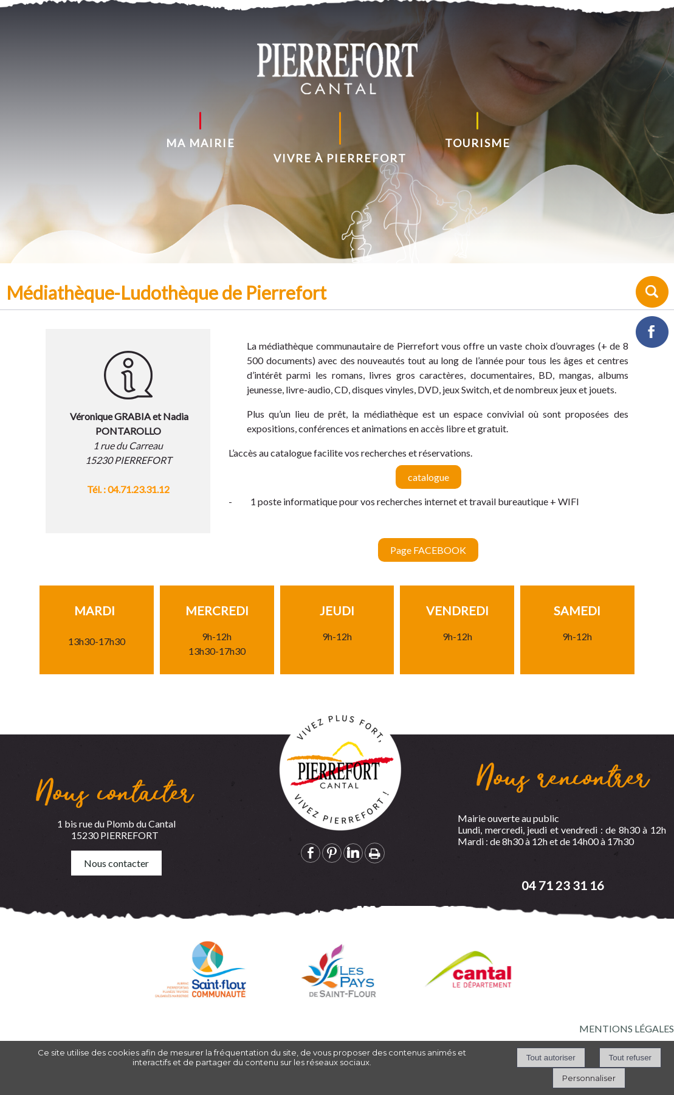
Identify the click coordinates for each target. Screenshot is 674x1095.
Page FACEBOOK (428, 562)
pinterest (332, 852)
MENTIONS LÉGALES (626, 1028)
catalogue (428, 489)
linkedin (353, 852)
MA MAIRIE (200, 143)
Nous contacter (116, 863)
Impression (375, 853)
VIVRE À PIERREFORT (340, 158)
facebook (310, 852)
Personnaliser (589, 1078)
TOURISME (478, 143)
